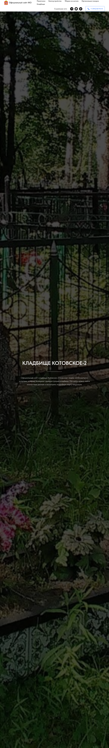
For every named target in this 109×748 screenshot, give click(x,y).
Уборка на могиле (71, 1)
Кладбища (41, 4)
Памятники (41, 1)
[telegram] (71, 8)
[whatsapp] (76, 8)
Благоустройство (55, 1)
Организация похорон (90, 1)
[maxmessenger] (80, 8)
